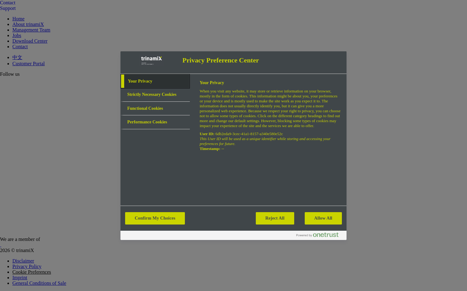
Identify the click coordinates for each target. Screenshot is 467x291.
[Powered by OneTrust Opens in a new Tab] (319, 236)
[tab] (155, 81)
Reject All (275, 218)
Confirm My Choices (155, 218)
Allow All (323, 218)
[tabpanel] (270, 119)
